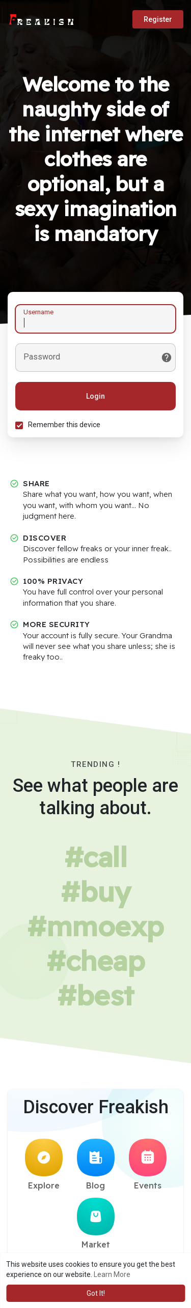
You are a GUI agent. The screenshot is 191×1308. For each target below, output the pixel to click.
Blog (96, 1165)
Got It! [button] (96, 1293)
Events (148, 1165)
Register (158, 19)
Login (95, 396)
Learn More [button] (112, 1274)
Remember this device (64, 425)
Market (96, 1224)
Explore (44, 1165)
